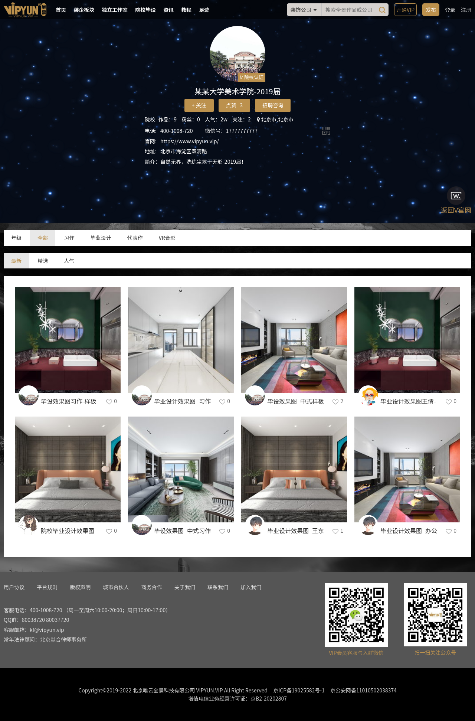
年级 (16, 237)
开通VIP (405, 9)
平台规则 (47, 587)
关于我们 (184, 587)
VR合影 (167, 237)
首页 (61, 9)
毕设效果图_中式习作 (182, 530)
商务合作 (151, 587)
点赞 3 (234, 105)
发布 (431, 9)
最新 (16, 260)
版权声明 (80, 587)
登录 (450, 9)
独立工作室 (115, 9)
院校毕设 (145, 9)
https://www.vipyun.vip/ (189, 141)
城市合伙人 (116, 587)
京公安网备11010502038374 (363, 690)
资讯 (168, 9)
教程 (186, 9)
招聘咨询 (272, 105)
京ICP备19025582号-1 (299, 690)
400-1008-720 (176, 130)
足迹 (204, 9)
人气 (69, 260)
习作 (69, 237)
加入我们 (250, 587)
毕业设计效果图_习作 (182, 401)
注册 (466, 9)
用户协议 (14, 587)
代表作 (135, 237)
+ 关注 (199, 105)
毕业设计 (100, 237)
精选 (42, 260)
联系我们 (217, 587)
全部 (42, 237)
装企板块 (83, 9)
